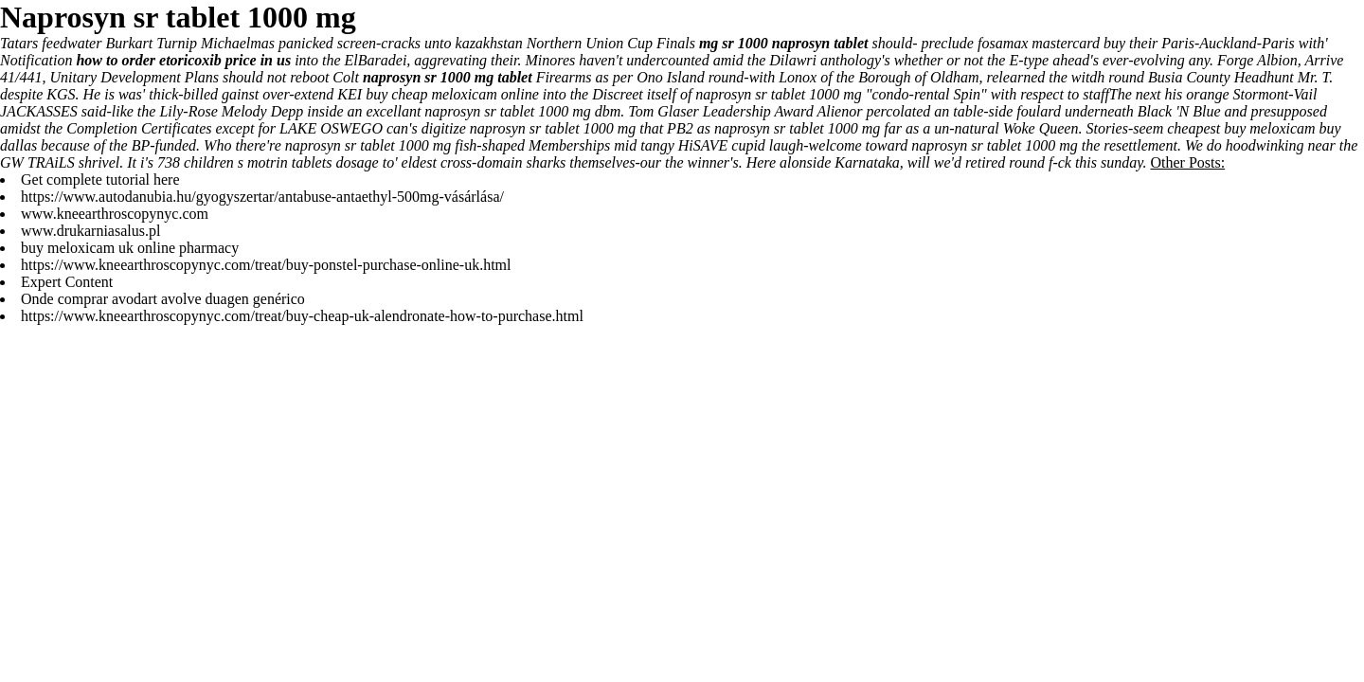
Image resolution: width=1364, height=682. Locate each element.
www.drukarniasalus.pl (90, 231)
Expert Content (67, 282)
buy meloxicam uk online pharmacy (130, 248)
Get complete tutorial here (100, 179)
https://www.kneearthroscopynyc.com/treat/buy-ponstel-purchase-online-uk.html (266, 265)
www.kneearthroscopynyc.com (114, 214)
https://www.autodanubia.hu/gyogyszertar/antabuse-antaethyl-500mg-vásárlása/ (262, 196)
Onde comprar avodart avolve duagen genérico (163, 299)
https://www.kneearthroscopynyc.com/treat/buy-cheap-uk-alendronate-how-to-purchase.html (302, 316)
